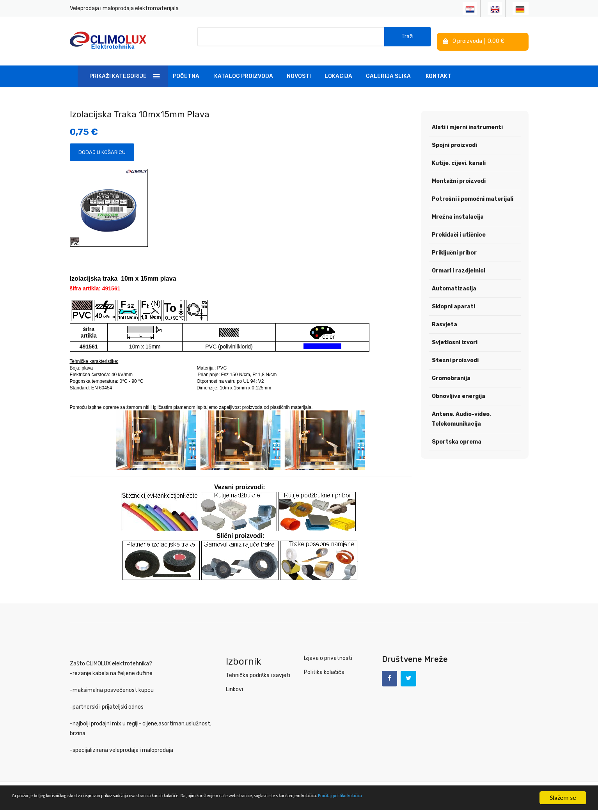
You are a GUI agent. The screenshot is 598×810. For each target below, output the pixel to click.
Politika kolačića (324, 667)
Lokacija (338, 71)
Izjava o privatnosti (328, 653)
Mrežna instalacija (458, 212)
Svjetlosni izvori (454, 337)
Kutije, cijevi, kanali (459, 158)
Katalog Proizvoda (243, 71)
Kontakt (438, 71)
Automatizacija (454, 284)
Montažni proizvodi (459, 176)
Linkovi (234, 684)
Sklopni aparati (453, 302)
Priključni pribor (454, 248)
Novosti (299, 71)
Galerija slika (388, 71)
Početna (186, 71)
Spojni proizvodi (454, 140)
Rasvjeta (444, 320)
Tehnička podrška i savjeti (258, 670)
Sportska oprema (456, 437)
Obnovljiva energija (458, 391)
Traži (407, 38)
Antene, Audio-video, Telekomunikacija (461, 414)
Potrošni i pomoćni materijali (472, 194)
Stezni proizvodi (455, 355)
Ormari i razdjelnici (458, 266)
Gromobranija (451, 373)
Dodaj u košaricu (102, 147)
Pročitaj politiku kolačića (495, 798)
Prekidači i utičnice (459, 230)
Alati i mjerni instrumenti (467, 122)
